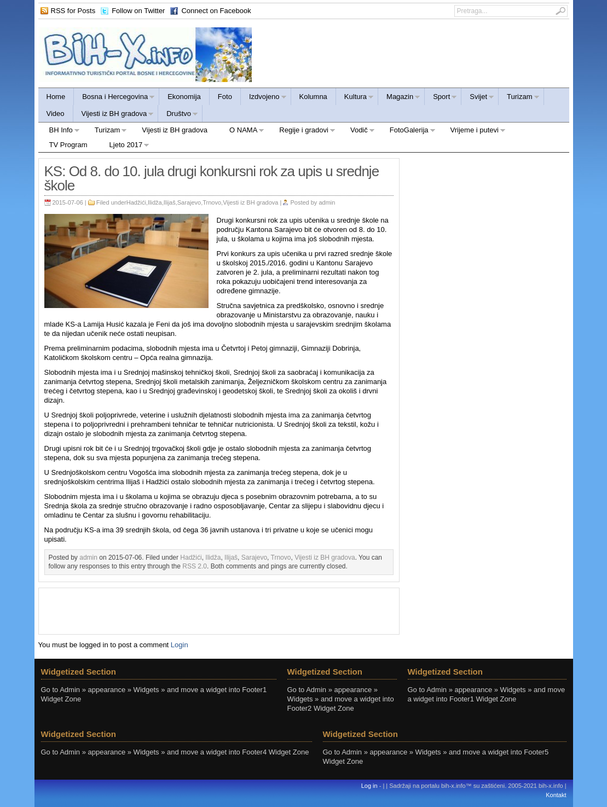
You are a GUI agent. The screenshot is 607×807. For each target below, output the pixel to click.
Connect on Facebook (216, 11)
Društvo (178, 115)
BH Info (59, 131)
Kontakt (556, 795)
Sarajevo (189, 202)
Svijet (477, 98)
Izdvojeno (264, 98)
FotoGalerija (407, 131)
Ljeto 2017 (124, 146)
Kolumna (313, 96)
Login (179, 645)
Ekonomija (184, 96)
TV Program (68, 145)
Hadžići (136, 202)
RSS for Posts (73, 11)
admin (327, 202)
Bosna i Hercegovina (114, 98)
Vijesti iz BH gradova (113, 115)
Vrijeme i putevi (473, 131)
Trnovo (212, 202)
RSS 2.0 (194, 566)
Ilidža (155, 202)
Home (56, 96)
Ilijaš (170, 202)
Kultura (355, 98)
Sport (441, 98)
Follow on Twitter (138, 11)
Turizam (519, 98)
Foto (225, 96)
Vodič (357, 131)
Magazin (399, 98)
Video (56, 113)
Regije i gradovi (302, 131)
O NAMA (241, 131)
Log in (369, 785)
